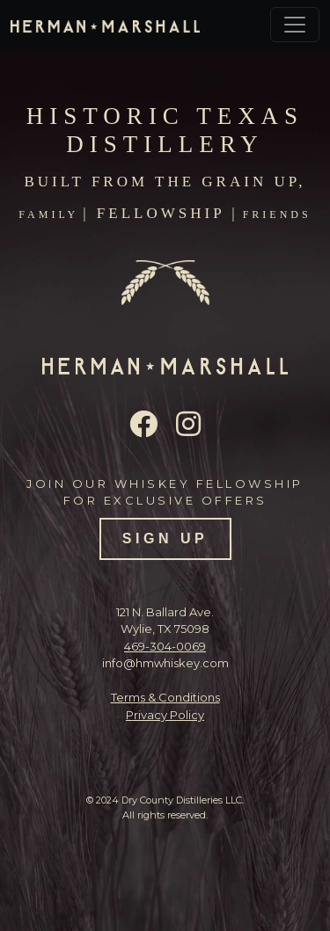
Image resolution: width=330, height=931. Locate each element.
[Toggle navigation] (294, 24)
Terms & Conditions (165, 697)
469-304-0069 (165, 646)
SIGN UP (165, 538)
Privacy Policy (165, 715)
